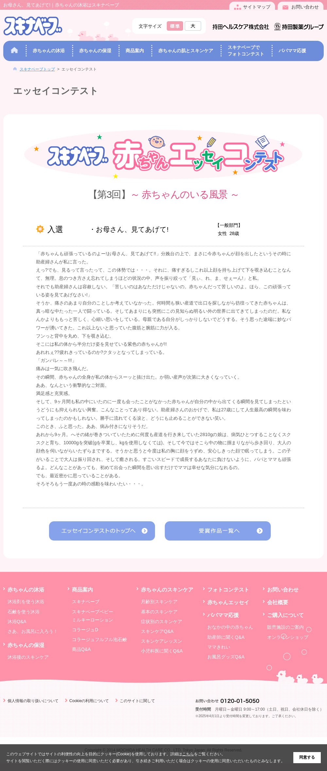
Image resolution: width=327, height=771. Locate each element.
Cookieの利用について (89, 701)
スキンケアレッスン (161, 641)
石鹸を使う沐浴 (24, 611)
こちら (188, 754)
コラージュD (85, 629)
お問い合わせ (283, 589)
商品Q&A (81, 649)
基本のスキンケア (159, 611)
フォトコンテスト (228, 589)
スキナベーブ (85, 601)
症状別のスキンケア (161, 621)
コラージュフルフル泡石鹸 (99, 639)
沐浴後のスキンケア (28, 657)
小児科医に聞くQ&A (162, 650)
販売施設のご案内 (285, 627)
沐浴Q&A (17, 621)
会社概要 (277, 602)
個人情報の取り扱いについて (33, 701)
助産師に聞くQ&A (226, 637)
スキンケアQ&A (157, 631)
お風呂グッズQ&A (226, 656)
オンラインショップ (287, 637)
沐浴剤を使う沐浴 (26, 601)
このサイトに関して (137, 701)
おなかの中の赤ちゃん (230, 627)
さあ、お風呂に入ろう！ (33, 631)
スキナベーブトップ (37, 69)
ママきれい (218, 647)
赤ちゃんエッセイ (228, 602)
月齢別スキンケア (159, 601)
